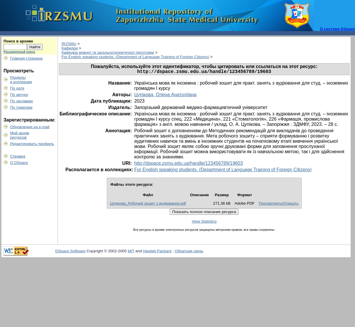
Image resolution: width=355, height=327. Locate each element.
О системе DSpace (337, 29)
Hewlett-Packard (157, 252)
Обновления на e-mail (29, 127)
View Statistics (204, 222)
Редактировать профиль (32, 144)
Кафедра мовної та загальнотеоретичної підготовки (108, 52)
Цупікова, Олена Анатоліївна (165, 95)
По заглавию (21, 101)
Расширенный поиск (19, 51)
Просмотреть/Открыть (279, 204)
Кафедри (70, 48)
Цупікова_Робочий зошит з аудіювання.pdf (148, 204)
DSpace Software (70, 252)
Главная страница (26, 58)
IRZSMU (69, 44)
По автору (19, 94)
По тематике (21, 107)
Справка (17, 156)
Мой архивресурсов (19, 135)
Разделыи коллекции (21, 79)
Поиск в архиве (18, 41)
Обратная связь (189, 252)
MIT (131, 252)
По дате (17, 88)
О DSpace (19, 162)
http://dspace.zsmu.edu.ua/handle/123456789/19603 (188, 164)
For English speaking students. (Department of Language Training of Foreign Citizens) (135, 57)
